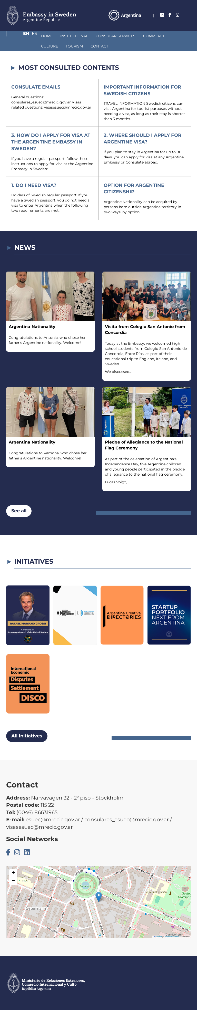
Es (188, 21)
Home (19, 36)
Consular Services (88, 36)
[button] (98, 897)
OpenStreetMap (172, 937)
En (178, 21)
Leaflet (158, 937)
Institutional (47, 36)
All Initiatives (26, 736)
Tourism (22, 46)
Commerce (127, 36)
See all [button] (18, 511)
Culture (154, 36)
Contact (47, 46)
